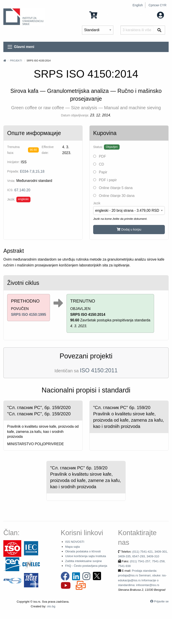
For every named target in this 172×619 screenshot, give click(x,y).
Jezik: (11, 199)
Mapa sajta (72, 546)
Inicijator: (13, 162)
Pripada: (13, 171)
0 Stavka (101, 15)
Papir (100, 172)
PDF (99, 156)
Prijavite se (161, 601)
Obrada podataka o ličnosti (83, 551)
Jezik (96, 203)
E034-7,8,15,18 (32, 171)
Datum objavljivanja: (75, 115)
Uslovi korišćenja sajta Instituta (85, 556)
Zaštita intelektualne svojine (83, 561)
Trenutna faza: (13, 149)
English (138, 5)
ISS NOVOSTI (74, 541)
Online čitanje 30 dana (114, 196)
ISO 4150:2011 (99, 370)
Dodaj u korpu (129, 229)
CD (98, 164)
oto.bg (51, 606)
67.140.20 (22, 190)
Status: (98, 147)
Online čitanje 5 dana (113, 188)
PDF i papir (105, 180)
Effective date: (48, 149)
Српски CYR (157, 5)
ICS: (10, 190)
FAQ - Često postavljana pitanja (86, 565)
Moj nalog (151, 15)
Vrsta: (11, 181)
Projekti (16, 60)
